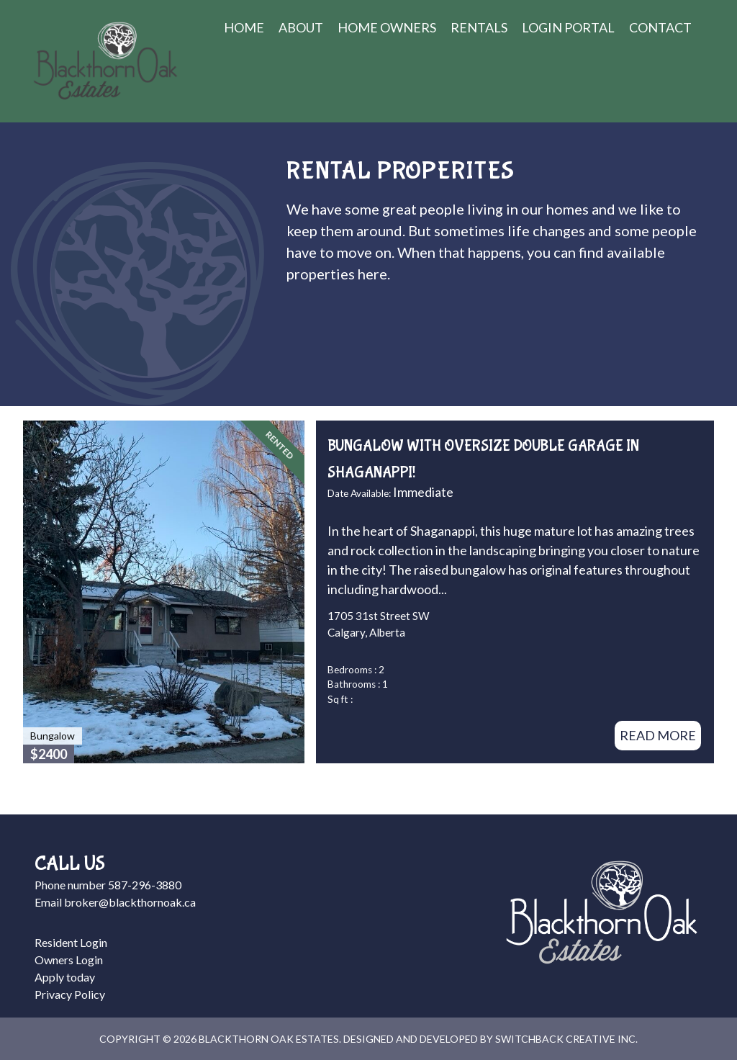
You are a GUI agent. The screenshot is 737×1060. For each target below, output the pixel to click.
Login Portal (568, 27)
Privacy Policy (70, 994)
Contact (660, 27)
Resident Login (71, 942)
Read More (658, 735)
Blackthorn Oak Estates (105, 61)
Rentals (479, 27)
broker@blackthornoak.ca (130, 902)
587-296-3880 (144, 884)
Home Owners (387, 27)
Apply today (65, 977)
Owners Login (69, 959)
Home (244, 27)
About (301, 27)
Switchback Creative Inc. (566, 1039)
